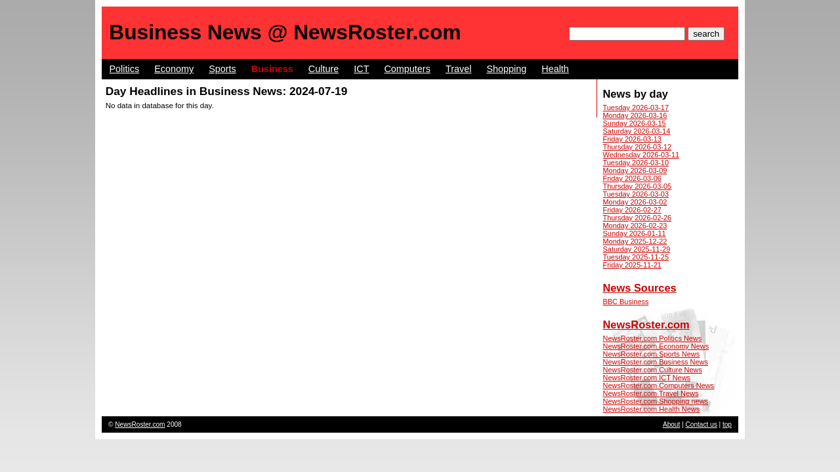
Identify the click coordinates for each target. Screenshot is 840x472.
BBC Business (626, 301)
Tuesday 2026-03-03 (636, 194)
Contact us (701, 424)
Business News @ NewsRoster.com (285, 32)
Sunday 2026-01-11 (634, 233)
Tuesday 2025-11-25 (636, 257)
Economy (174, 69)
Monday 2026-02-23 (635, 225)
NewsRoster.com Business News (655, 362)
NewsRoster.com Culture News (652, 370)
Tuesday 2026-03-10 (636, 163)
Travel (458, 69)
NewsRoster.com (646, 324)
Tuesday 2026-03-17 (636, 107)
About (671, 424)
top (727, 424)
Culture (323, 69)
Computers (407, 69)
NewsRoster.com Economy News (656, 346)
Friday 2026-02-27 (632, 210)
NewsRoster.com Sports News (651, 354)
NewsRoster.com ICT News (647, 378)
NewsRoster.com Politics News (652, 338)
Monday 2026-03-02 (635, 202)
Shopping (506, 69)
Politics (125, 69)
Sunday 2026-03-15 (634, 123)
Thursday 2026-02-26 (637, 218)
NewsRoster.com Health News (651, 409)
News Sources (640, 288)
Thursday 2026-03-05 (637, 186)
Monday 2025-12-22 (635, 241)
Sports (222, 69)
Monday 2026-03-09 (635, 170)
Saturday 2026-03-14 (637, 131)
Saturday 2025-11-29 (637, 249)
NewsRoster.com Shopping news (656, 401)
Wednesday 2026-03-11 (641, 155)
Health (555, 69)
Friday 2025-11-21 (632, 265)
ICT (361, 69)
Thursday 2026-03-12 (637, 147)
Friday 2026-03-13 (632, 139)
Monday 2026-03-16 (635, 115)
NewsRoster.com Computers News (659, 385)
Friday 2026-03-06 (632, 178)
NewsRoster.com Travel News (651, 393)
